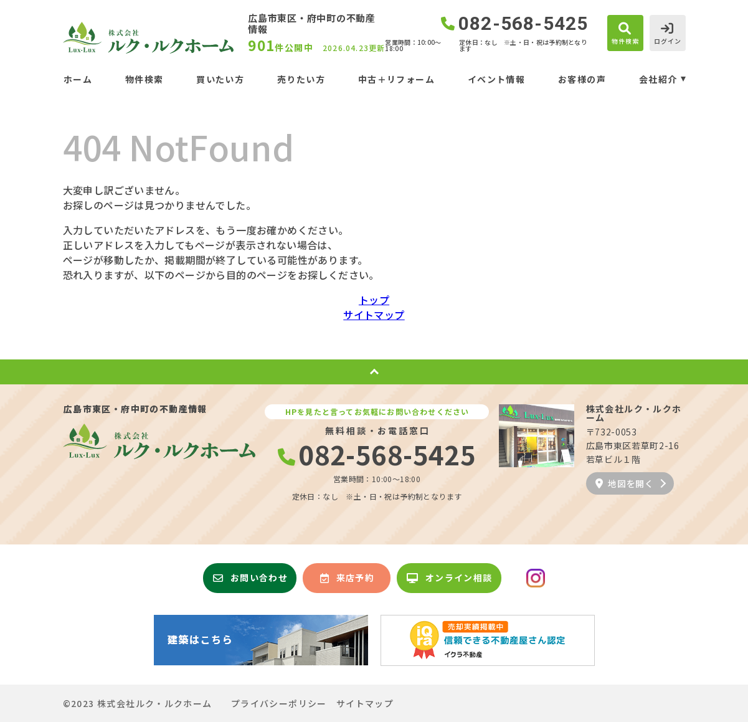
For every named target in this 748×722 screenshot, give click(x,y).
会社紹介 (658, 79)
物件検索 (144, 79)
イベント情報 (496, 79)
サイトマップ (373, 314)
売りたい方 (301, 79)
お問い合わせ (250, 577)
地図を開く (624, 483)
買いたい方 (220, 79)
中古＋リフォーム (396, 79)
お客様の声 (582, 79)
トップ (374, 299)
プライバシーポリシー (279, 703)
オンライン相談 (449, 577)
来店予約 (347, 577)
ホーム (78, 79)
